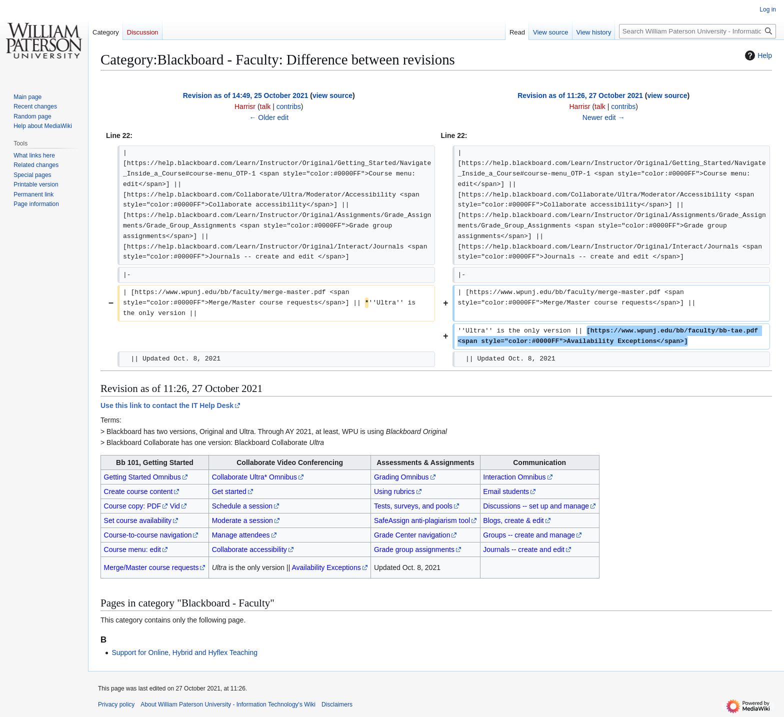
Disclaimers (337, 704)
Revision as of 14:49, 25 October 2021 (245, 96)
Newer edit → (603, 118)
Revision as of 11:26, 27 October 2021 (580, 96)
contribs (288, 106)
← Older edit (268, 118)
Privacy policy (116, 704)
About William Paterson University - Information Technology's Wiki (228, 704)
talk (265, 106)
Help (757, 55)
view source (332, 96)
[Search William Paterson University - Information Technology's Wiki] (697, 31)
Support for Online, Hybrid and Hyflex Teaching (185, 652)
